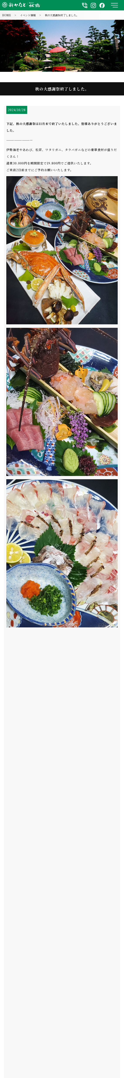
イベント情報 (28, 15)
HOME (6, 15)
